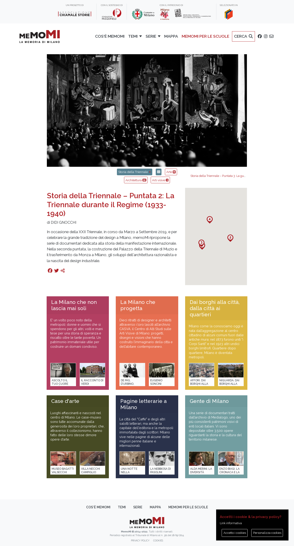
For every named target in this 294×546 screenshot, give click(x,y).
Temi (122, 507)
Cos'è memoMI (98, 507)
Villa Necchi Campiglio (90, 470)
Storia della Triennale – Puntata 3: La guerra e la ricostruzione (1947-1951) (241, 176)
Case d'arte (65, 401)
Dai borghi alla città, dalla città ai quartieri (215, 308)
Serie (137, 507)
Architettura (135, 180)
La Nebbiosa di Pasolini (160, 470)
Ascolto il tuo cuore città (60, 384)
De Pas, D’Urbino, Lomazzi (127, 384)
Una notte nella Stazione (129, 472)
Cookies (158, 540)
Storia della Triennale (134, 172)
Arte (171, 172)
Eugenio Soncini (156, 382)
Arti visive (160, 180)
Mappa (155, 507)
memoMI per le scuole (188, 507)
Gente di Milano (209, 401)
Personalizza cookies (267, 533)
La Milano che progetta (137, 305)
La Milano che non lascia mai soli (74, 305)
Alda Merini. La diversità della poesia (201, 472)
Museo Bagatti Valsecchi (63, 470)
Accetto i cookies (234, 533)
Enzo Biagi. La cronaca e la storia (229, 472)
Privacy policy (140, 540)
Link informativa (231, 523)
